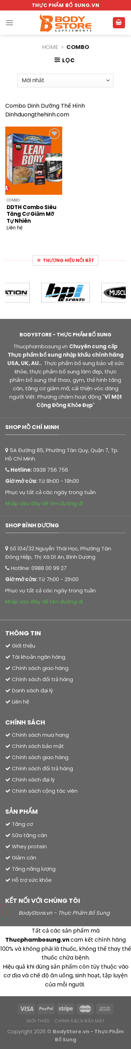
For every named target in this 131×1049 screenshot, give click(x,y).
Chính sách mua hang (40, 734)
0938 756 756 (50, 469)
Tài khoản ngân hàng (37, 657)
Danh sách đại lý (32, 690)
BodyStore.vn (71, 1031)
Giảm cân (24, 857)
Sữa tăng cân (28, 835)
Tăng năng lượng (33, 868)
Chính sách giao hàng (40, 757)
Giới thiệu (23, 645)
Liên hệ (20, 701)
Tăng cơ (22, 824)
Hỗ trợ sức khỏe (31, 880)
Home (50, 47)
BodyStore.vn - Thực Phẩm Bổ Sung (64, 912)
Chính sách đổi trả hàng (42, 768)
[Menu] (9, 22)
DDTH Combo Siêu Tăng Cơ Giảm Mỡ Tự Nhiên (32, 214)
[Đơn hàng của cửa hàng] (65, 80)
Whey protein (28, 846)
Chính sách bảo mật (38, 746)
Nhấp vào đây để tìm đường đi (44, 503)
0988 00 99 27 (49, 568)
